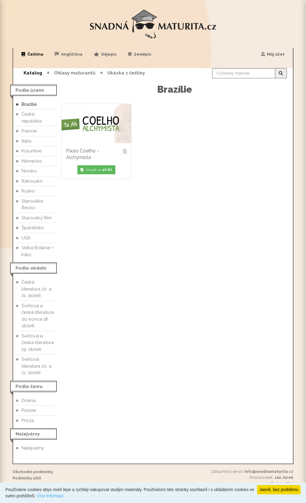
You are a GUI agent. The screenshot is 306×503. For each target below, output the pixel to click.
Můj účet (273, 54)
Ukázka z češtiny (126, 73)
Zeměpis (140, 54)
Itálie (26, 141)
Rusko (28, 191)
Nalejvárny (33, 448)
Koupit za (96, 170)
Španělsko (33, 227)
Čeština (32, 54)
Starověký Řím (37, 218)
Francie (29, 131)
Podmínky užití (27, 478)
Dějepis (105, 54)
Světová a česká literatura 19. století (38, 342)
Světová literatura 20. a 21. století (36, 366)
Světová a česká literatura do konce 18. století (38, 316)
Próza (28, 420)
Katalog (33, 73)
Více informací (50, 495)
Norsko (29, 171)
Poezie (29, 410)
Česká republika (32, 117)
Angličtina (69, 54)
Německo (32, 161)
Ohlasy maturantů (74, 73)
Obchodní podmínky (33, 472)
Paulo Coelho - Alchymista (96, 154)
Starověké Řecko (32, 204)
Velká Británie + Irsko (37, 251)
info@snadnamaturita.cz (268, 471)
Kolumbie (32, 151)
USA (26, 238)
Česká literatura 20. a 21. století (36, 288)
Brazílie (29, 104)
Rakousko (32, 181)
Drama (29, 400)
